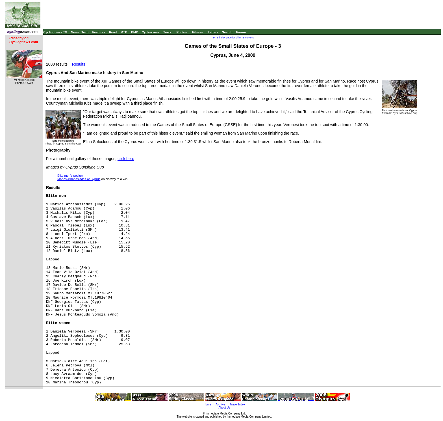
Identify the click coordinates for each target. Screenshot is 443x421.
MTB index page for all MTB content (233, 37)
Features (98, 32)
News (75, 32)
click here (126, 158)
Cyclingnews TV (55, 32)
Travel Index (237, 404)
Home (207, 404)
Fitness (197, 32)
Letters (213, 32)
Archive (220, 404)
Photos (181, 32)
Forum (241, 32)
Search (227, 32)
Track (167, 32)
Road (113, 32)
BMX (134, 32)
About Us (224, 407)
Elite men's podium (70, 175)
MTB (124, 32)
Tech (84, 32)
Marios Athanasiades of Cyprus (78, 179)
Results (78, 64)
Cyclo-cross (151, 32)
